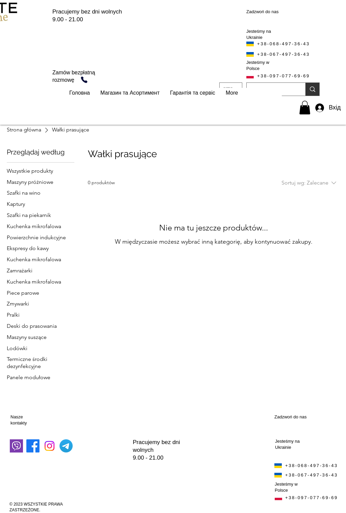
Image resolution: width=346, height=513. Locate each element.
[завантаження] (16, 446)
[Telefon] (84, 80)
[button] (305, 108)
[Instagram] (49, 446)
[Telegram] (66, 446)
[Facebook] (33, 446)
